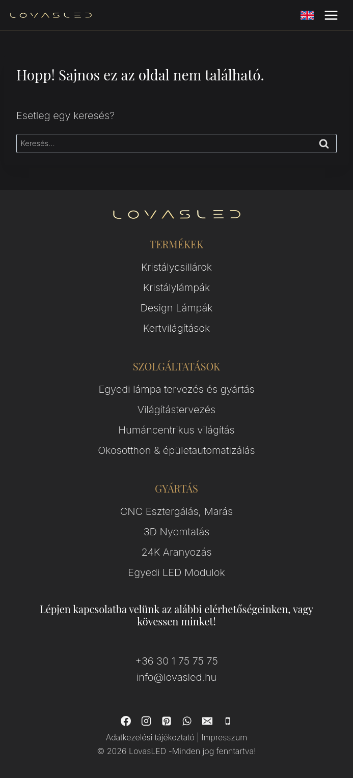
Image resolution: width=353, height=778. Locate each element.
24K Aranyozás (177, 552)
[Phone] (228, 721)
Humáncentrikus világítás (176, 430)
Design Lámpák (177, 308)
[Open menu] (331, 15)
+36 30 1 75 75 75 (176, 661)
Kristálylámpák (176, 287)
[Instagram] (146, 721)
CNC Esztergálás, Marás (176, 511)
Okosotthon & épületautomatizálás (176, 450)
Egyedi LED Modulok (176, 572)
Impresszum (224, 737)
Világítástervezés (176, 410)
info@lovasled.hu (177, 677)
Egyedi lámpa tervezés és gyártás (176, 389)
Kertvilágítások (176, 328)
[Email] (207, 721)
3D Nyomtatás (177, 532)
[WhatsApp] (187, 721)
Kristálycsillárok (176, 267)
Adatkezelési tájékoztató (150, 737)
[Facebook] (126, 721)
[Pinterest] (166, 721)
